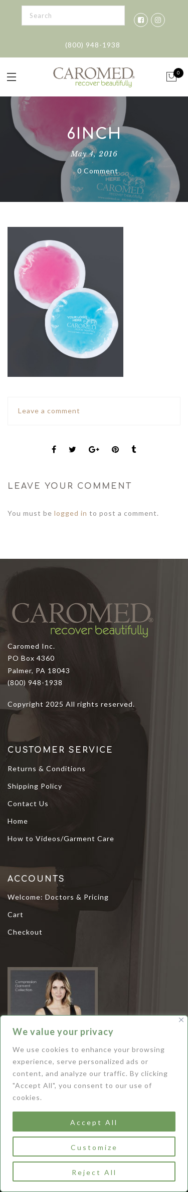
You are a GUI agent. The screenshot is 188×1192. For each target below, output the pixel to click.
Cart (16, 914)
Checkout (25, 932)
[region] (94, 1103)
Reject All (94, 1172)
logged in (70, 513)
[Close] (181, 1020)
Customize (94, 1147)
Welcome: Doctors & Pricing (58, 897)
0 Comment (97, 170)
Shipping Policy (35, 786)
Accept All (94, 1122)
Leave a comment (49, 410)
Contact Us (28, 803)
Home (18, 821)
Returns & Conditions (47, 768)
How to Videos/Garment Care (61, 838)
